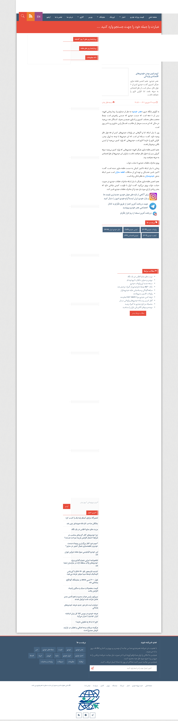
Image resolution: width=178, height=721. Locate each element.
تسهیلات (60, 661)
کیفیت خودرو (149, 235)
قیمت (60, 649)
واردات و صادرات (47, 661)
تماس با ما (58, 17)
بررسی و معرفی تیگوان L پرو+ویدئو (139, 280)
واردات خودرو (149, 229)
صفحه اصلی (153, 17)
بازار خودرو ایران (112, 229)
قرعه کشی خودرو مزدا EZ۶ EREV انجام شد (136, 297)
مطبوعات (71, 661)
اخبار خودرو (79, 655)
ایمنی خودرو (131, 229)
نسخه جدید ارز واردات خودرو (141, 283)
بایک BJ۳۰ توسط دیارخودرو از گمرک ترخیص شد (134, 287)
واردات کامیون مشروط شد (142, 293)
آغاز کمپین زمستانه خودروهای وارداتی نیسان (135, 300)
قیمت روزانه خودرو (137, 17)
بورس (90, 17)
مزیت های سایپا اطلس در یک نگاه (140, 276)
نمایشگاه (101, 17)
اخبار (122, 17)
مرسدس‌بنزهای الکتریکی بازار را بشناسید (137, 307)
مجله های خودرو (48, 649)
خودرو (69, 649)
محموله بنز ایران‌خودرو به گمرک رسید (138, 304)
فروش (49, 655)
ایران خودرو (67, 655)
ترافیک (81, 661)
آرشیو (48, 17)
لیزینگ (112, 17)
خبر (36, 649)
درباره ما (70, 17)
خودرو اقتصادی (131, 235)
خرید (40, 655)
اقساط (32, 655)
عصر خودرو (79, 649)
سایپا (56, 655)
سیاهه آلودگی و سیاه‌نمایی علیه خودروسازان (136, 290)
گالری (81, 17)
